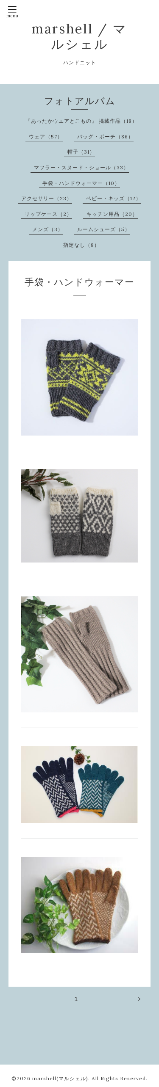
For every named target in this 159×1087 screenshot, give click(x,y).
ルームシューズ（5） (103, 229)
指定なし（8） (81, 245)
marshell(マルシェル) (60, 1078)
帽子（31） (81, 152)
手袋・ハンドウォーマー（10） (81, 183)
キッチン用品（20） (112, 214)
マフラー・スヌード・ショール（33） (81, 167)
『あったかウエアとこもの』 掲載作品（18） (81, 121)
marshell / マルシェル (79, 36)
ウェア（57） (46, 136)
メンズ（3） (47, 229)
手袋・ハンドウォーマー (79, 282)
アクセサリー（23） (46, 198)
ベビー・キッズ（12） (113, 198)
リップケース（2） (48, 214)
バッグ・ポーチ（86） (105, 136)
